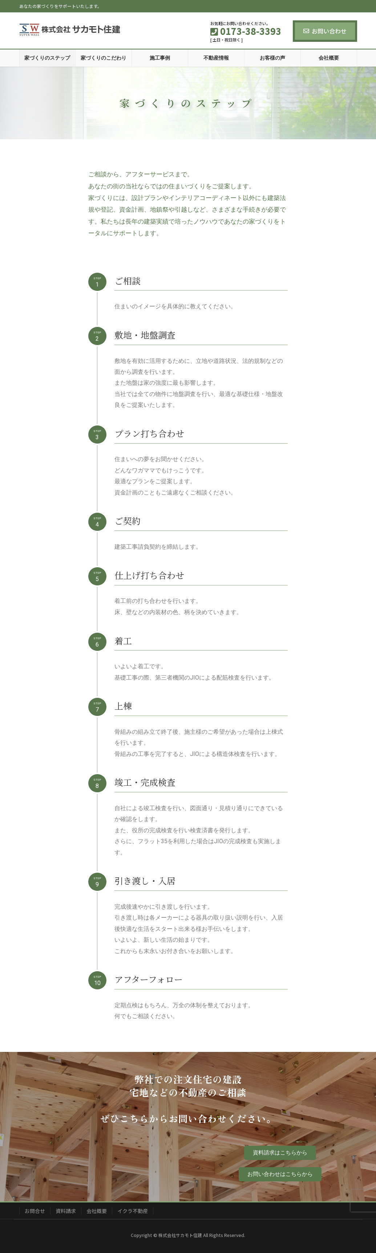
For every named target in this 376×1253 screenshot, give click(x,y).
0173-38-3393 (108, 1170)
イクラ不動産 (132, 1210)
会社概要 (96, 1210)
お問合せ (35, 1210)
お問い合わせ (325, 31)
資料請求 (66, 1210)
